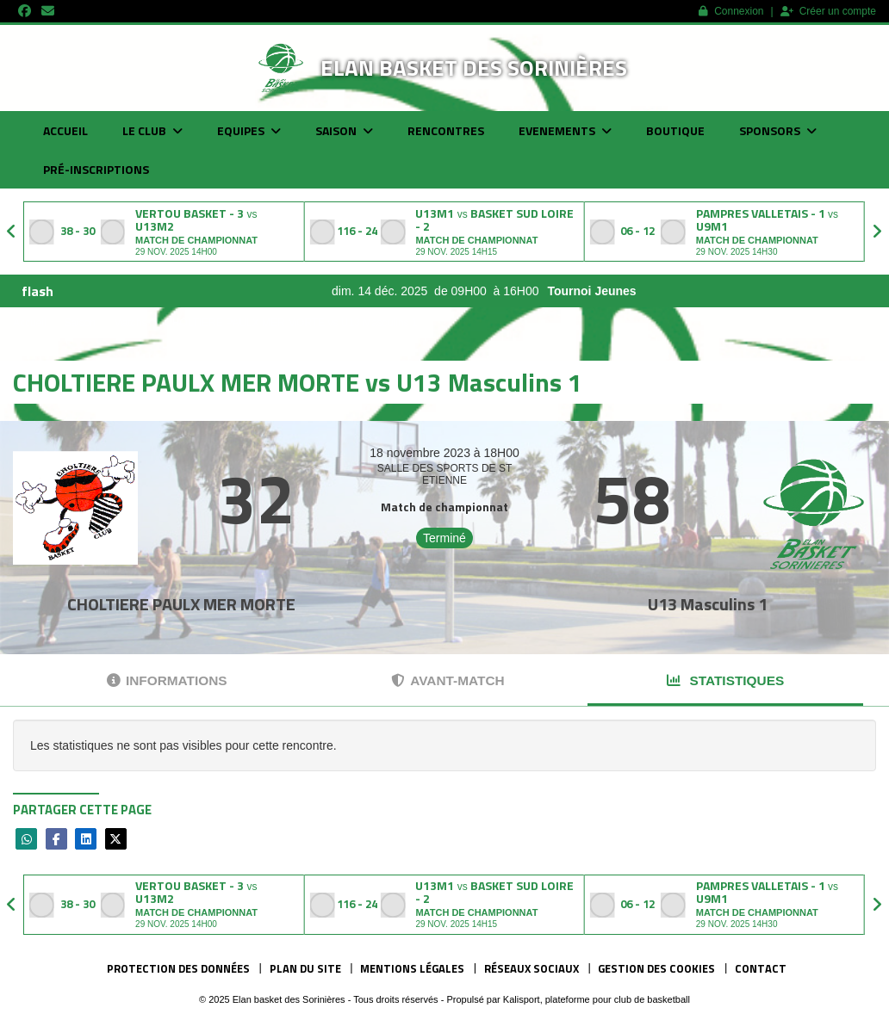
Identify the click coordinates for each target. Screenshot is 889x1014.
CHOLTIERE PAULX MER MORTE (181, 603)
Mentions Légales (412, 968)
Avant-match (447, 680)
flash (37, 291)
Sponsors (778, 130)
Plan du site (305, 968)
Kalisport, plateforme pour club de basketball (596, 999)
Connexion (731, 11)
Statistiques (725, 680)
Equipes (249, 130)
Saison (344, 130)
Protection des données (178, 968)
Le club (152, 130)
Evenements (565, 130)
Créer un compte (828, 11)
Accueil (65, 130)
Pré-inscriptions (96, 169)
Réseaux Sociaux (531, 968)
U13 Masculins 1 (708, 603)
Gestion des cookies (656, 968)
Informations (167, 680)
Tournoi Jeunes (619, 291)
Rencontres (445, 130)
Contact (760, 968)
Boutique (675, 130)
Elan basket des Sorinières (473, 67)
